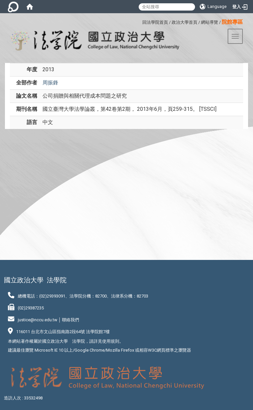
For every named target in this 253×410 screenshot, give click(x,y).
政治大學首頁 (184, 22)
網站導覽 (209, 22)
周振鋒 (50, 82)
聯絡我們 (70, 319)
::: (139, 21)
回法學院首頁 (155, 22)
